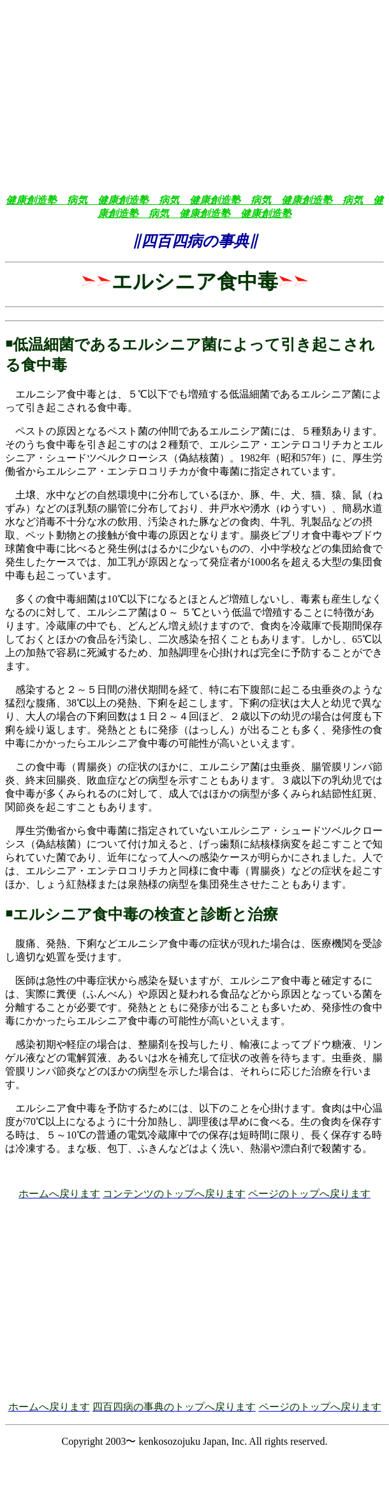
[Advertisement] (195, 94)
